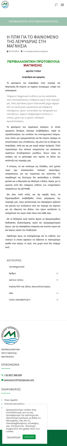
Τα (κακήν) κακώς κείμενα (35, 51)
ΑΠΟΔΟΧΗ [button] (29, 436)
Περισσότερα (13, 437)
